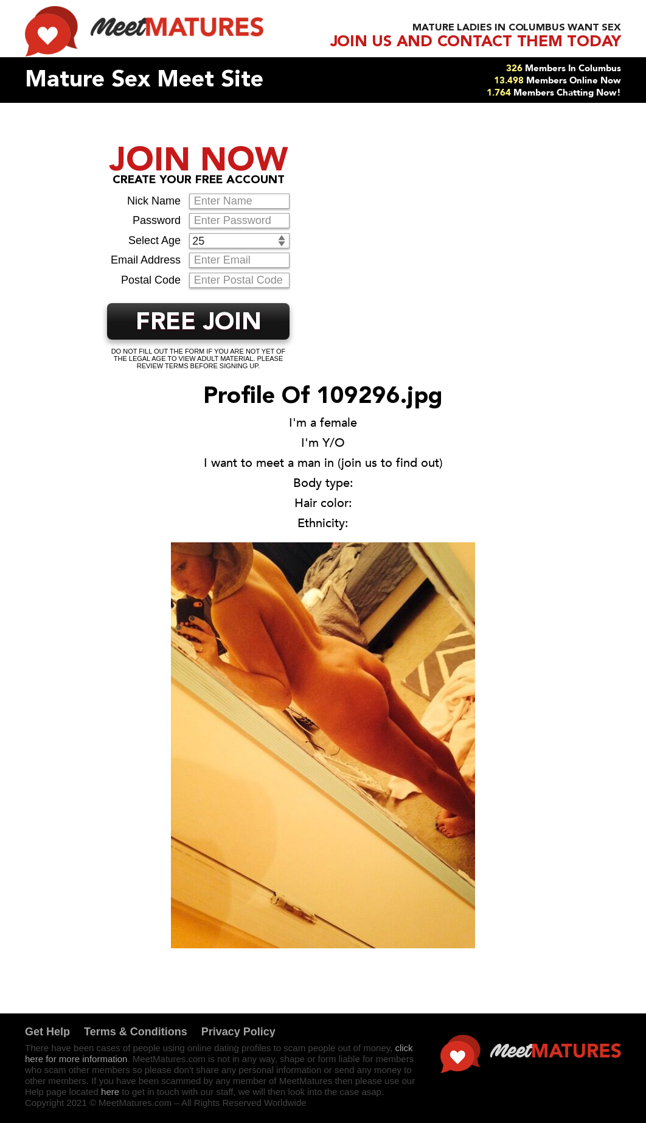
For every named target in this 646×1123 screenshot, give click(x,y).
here (110, 1091)
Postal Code (151, 280)
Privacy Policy (238, 1031)
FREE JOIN (199, 323)
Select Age (154, 240)
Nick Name (154, 201)
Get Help (47, 1031)
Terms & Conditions (135, 1031)
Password (157, 220)
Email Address (146, 260)
